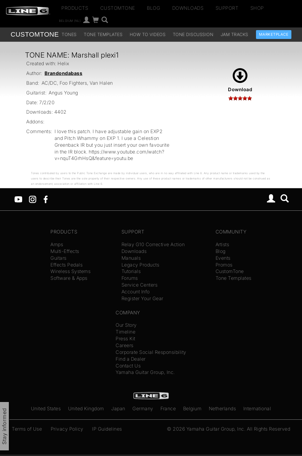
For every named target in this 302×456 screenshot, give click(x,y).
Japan (118, 408)
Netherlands (222, 408)
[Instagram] (32, 199)
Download (240, 80)
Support (227, 8)
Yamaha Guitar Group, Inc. (145, 372)
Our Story (126, 325)
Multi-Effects (64, 251)
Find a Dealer (131, 359)
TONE (35, 34)
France (168, 408)
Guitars (58, 258)
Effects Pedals (66, 265)
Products (74, 8)
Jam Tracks (234, 34)
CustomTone (117, 8)
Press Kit (125, 338)
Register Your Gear (142, 298)
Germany (142, 408)
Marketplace (274, 34)
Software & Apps (69, 278)
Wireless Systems (70, 271)
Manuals (131, 258)
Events (223, 258)
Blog (153, 8)
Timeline (125, 332)
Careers (125, 345)
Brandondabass (64, 73)
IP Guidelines (107, 429)
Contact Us (128, 366)
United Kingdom (86, 408)
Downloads (188, 8)
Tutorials (131, 271)
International (257, 408)
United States (46, 408)
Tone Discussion (193, 34)
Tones (69, 34)
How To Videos (148, 34)
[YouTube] (18, 199)
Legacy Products (141, 265)
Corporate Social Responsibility (151, 352)
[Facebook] (45, 199)
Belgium (192, 408)
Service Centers (140, 285)
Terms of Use (27, 429)
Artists (222, 244)
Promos (224, 265)
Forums (130, 278)
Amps (56, 244)
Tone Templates (103, 34)
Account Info (136, 292)
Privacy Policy (67, 429)
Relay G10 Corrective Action (153, 244)
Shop (257, 8)
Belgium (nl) (70, 20)
